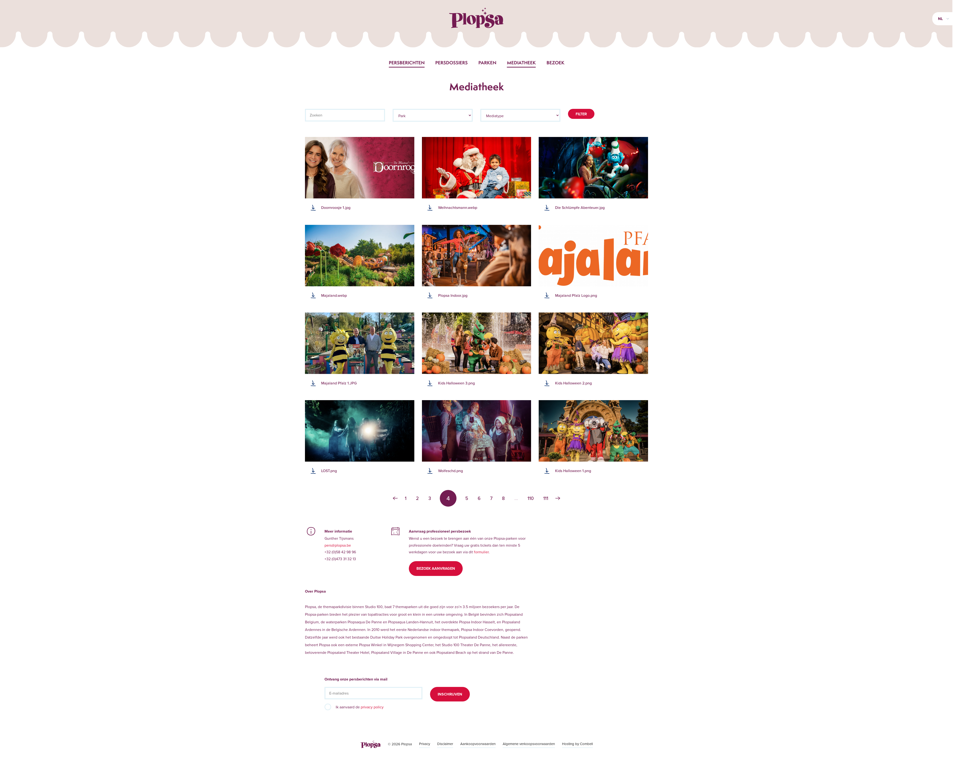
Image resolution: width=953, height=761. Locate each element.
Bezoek (555, 63)
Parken (487, 63)
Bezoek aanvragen (435, 568)
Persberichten (407, 63)
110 (530, 498)
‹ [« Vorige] (395, 498)
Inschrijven (450, 694)
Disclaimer (445, 743)
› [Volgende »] (558, 498)
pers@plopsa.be (337, 545)
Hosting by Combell (577, 743)
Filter (581, 114)
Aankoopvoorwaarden (478, 743)
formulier (481, 551)
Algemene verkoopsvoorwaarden (529, 743)
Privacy (424, 743)
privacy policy (372, 707)
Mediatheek (521, 63)
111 (545, 498)
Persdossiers (451, 63)
